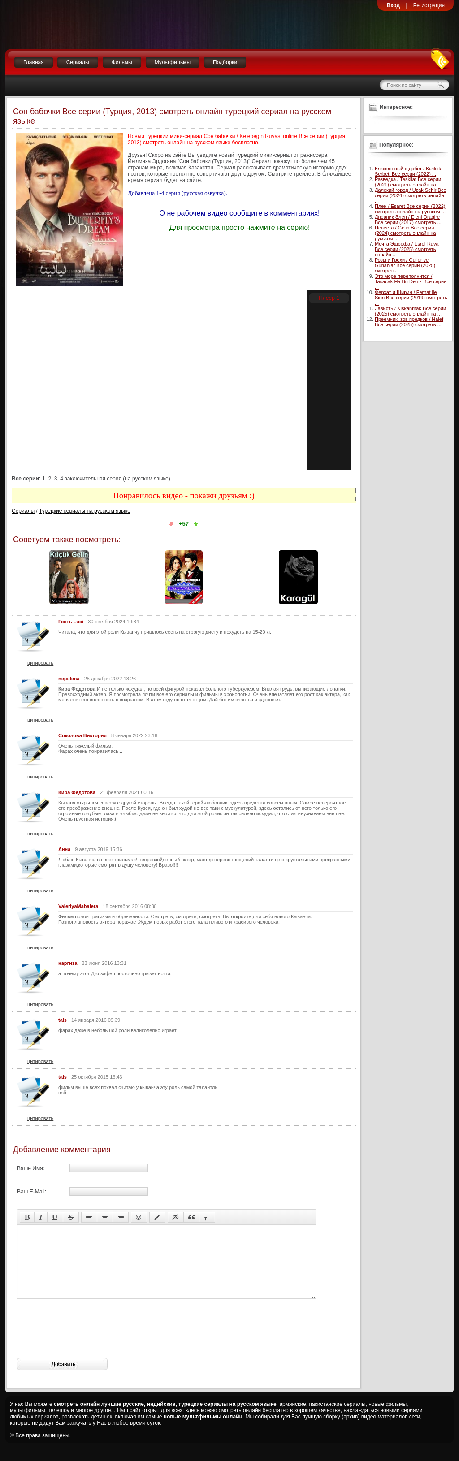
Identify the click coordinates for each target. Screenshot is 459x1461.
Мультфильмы (173, 62)
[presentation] (85, 1341)
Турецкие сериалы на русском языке (84, 511)
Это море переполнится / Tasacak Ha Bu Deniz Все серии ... (410, 281)
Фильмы (122, 62)
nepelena (69, 678)
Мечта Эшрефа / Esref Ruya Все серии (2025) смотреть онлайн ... (407, 249)
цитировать (40, 663)
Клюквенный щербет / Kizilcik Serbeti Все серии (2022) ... (408, 171)
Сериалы (77, 62)
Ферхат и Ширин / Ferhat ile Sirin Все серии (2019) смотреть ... (411, 298)
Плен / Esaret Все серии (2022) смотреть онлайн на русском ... (410, 208)
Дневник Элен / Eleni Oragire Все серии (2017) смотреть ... (408, 219)
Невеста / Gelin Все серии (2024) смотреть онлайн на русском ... (405, 233)
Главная (33, 62)
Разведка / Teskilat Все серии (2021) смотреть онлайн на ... (408, 182)
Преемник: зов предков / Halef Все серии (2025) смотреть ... (409, 321)
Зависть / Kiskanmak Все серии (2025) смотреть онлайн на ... (410, 311)
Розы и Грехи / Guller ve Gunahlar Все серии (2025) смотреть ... (405, 265)
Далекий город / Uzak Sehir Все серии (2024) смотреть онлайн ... (410, 195)
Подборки (225, 62)
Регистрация (429, 5)
